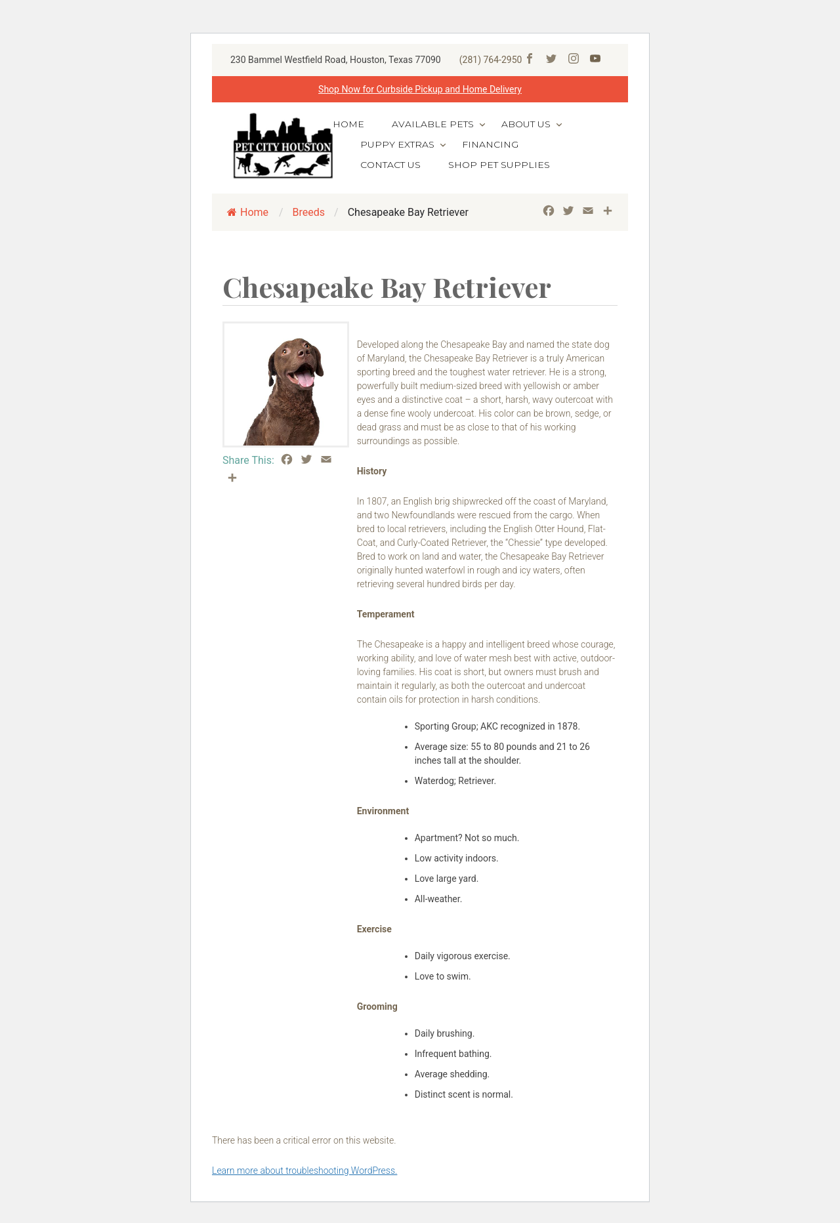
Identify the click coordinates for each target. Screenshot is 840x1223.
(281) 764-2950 (490, 59)
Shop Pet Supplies (499, 165)
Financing (490, 144)
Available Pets (433, 124)
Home (348, 124)
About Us (526, 124)
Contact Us (390, 165)
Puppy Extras (397, 144)
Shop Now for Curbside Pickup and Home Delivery (420, 89)
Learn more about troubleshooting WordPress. (304, 1170)
